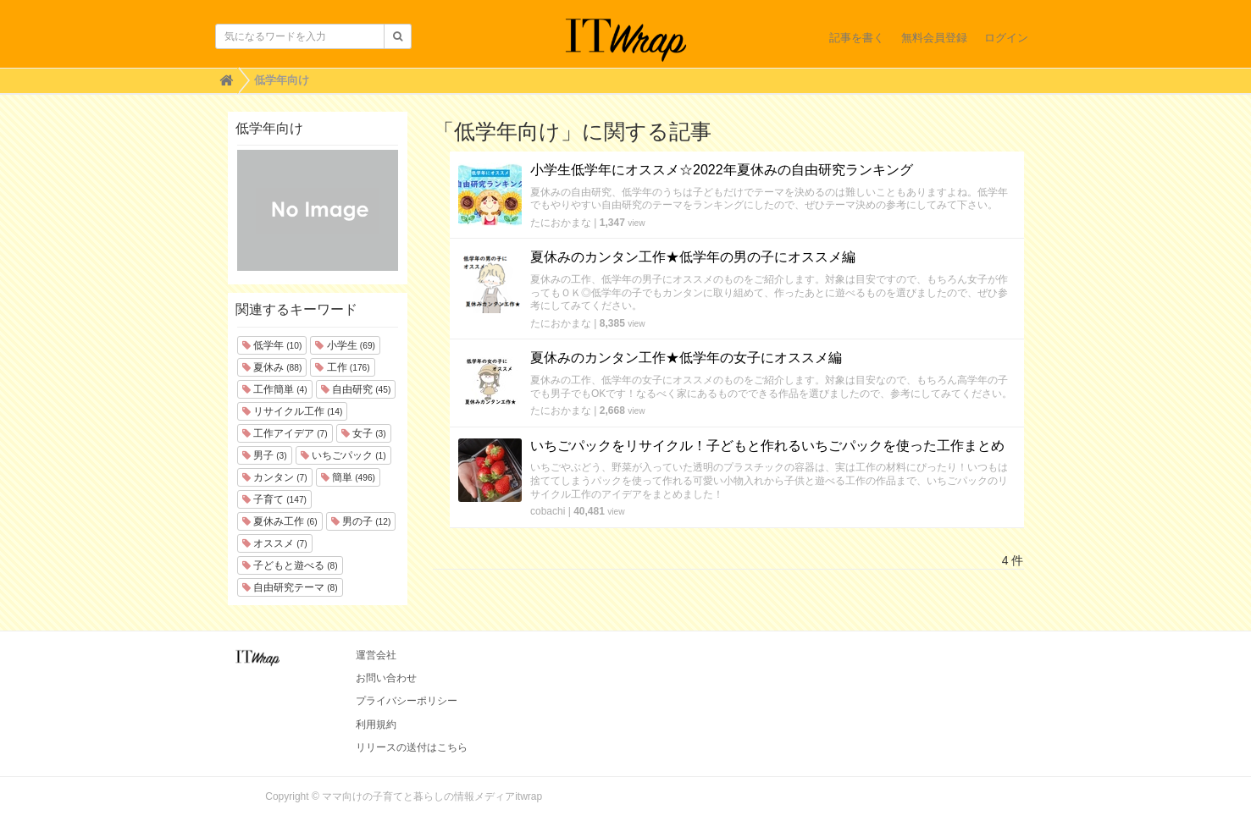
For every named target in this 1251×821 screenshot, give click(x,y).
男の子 (361, 521)
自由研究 (356, 389)
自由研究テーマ (290, 587)
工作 (342, 367)
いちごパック (343, 455)
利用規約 (376, 724)
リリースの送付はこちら (412, 747)
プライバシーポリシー (406, 701)
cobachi (547, 511)
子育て (274, 499)
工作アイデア (285, 433)
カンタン (274, 477)
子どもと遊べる (290, 565)
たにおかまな (560, 223)
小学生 (345, 345)
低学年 (272, 345)
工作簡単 (274, 389)
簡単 (348, 477)
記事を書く (856, 37)
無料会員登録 (934, 37)
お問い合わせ (386, 678)
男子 (264, 455)
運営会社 (376, 655)
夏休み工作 (280, 521)
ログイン (1006, 37)
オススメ (274, 543)
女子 (363, 433)
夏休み (272, 367)
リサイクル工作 (292, 411)
